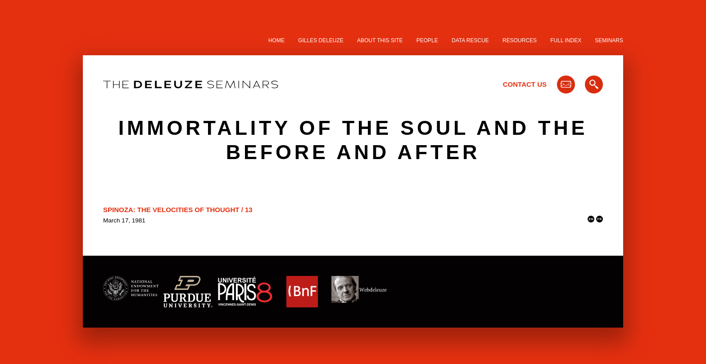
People (427, 40)
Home (276, 40)
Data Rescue (470, 40)
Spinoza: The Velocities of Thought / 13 (178, 209)
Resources (519, 40)
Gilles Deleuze (321, 40)
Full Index (565, 40)
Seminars (609, 40)
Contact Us (525, 84)
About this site (380, 40)
